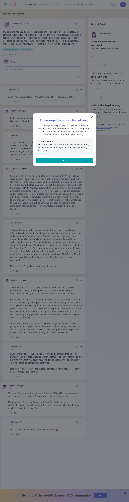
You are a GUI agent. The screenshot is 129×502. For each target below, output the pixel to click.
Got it (64, 160)
